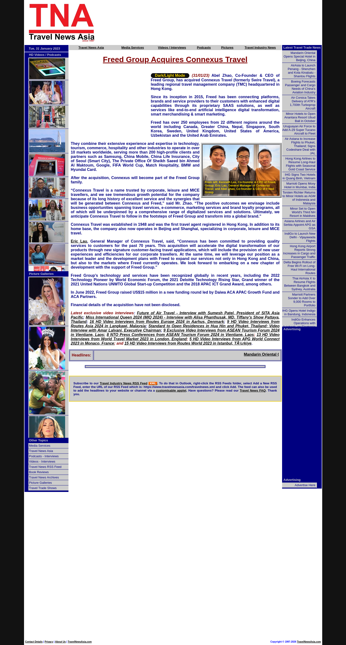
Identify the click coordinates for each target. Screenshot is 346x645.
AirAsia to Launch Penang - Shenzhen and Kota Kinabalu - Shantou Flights (301, 71)
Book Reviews (39, 472)
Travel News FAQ (253, 390)
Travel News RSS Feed (45, 467)
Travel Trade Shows (43, 488)
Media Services (132, 47)
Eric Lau (79, 241)
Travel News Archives (44, 477)
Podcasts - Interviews (44, 456)
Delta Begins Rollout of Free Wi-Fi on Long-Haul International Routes (299, 267)
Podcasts (204, 47)
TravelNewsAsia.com (80, 641)
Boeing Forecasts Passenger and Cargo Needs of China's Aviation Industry (300, 87)
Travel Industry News (260, 47)
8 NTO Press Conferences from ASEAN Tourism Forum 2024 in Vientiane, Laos (180, 335)
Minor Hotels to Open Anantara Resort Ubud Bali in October (299, 117)
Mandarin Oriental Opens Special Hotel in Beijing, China (299, 56)
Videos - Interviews (42, 461)
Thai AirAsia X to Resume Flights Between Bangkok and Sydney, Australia (299, 284)
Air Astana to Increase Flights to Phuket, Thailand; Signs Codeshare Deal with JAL (300, 146)
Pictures (227, 47)
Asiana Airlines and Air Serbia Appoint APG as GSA (299, 224)
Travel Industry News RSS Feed (123, 383)
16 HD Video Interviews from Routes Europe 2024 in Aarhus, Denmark (157, 322)
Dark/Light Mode (170, 75)
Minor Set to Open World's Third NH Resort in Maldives (302, 212)
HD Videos (37, 55)
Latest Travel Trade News (302, 47)
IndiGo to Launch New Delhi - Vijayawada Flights (299, 237)
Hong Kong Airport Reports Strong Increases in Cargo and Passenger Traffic (299, 251)
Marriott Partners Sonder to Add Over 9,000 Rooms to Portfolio (301, 300)
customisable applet (171, 390)
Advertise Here (305, 485)
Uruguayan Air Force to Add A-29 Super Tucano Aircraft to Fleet (298, 129)
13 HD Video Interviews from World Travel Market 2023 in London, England (175, 337)
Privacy (49, 641)
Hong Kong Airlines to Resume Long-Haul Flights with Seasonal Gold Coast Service (300, 164)
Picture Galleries (41, 274)
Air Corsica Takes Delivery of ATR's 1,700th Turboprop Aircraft (302, 103)
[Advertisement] (216, 22)
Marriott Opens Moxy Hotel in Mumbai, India (299, 185)
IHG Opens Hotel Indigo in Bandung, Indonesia (298, 312)
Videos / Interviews (172, 47)
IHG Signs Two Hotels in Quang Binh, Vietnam (298, 176)
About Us (60, 641)
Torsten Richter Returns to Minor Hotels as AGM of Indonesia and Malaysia (298, 198)
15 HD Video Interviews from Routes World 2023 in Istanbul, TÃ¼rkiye (188, 343)
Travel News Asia (91, 47)
